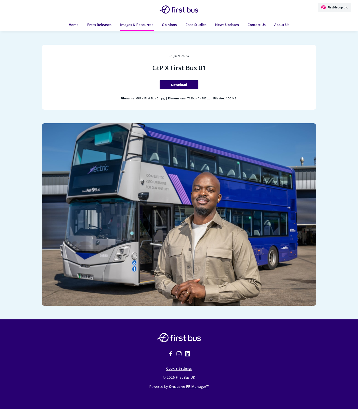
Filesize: (219, 98)
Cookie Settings (179, 368)
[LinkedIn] (187, 353)
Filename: (128, 98)
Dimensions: (177, 98)
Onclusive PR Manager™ (189, 386)
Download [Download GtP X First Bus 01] (179, 85)
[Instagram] (179, 353)
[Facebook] (170, 353)
